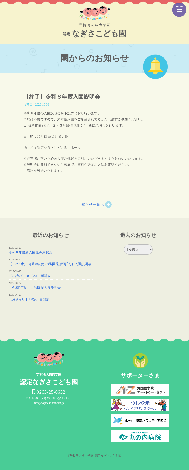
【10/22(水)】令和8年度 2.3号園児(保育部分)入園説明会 (50, 264)
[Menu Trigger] (179, 10)
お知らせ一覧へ (91, 204)
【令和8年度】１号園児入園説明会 (35, 287)
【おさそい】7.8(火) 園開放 (29, 299)
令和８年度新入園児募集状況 (30, 252)
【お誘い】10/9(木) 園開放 (29, 276)
